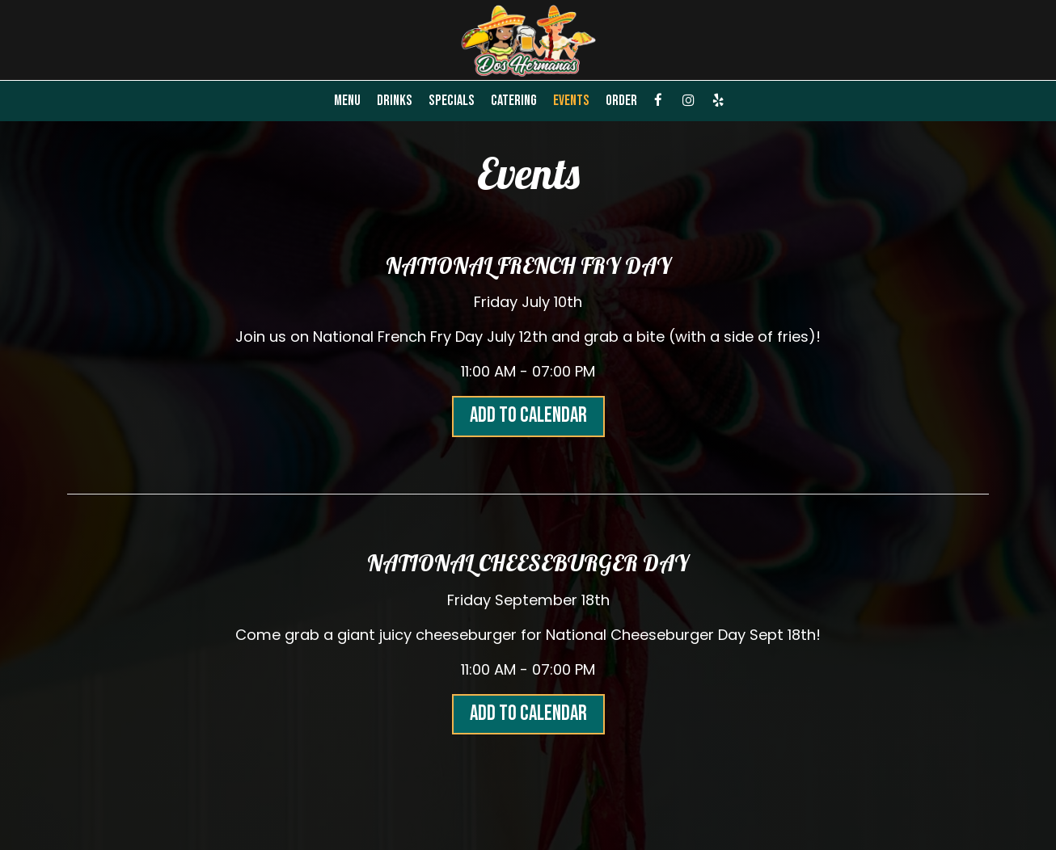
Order (621, 101)
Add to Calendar (528, 415)
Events (571, 101)
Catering (514, 101)
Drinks (394, 101)
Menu (347, 101)
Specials (452, 101)
